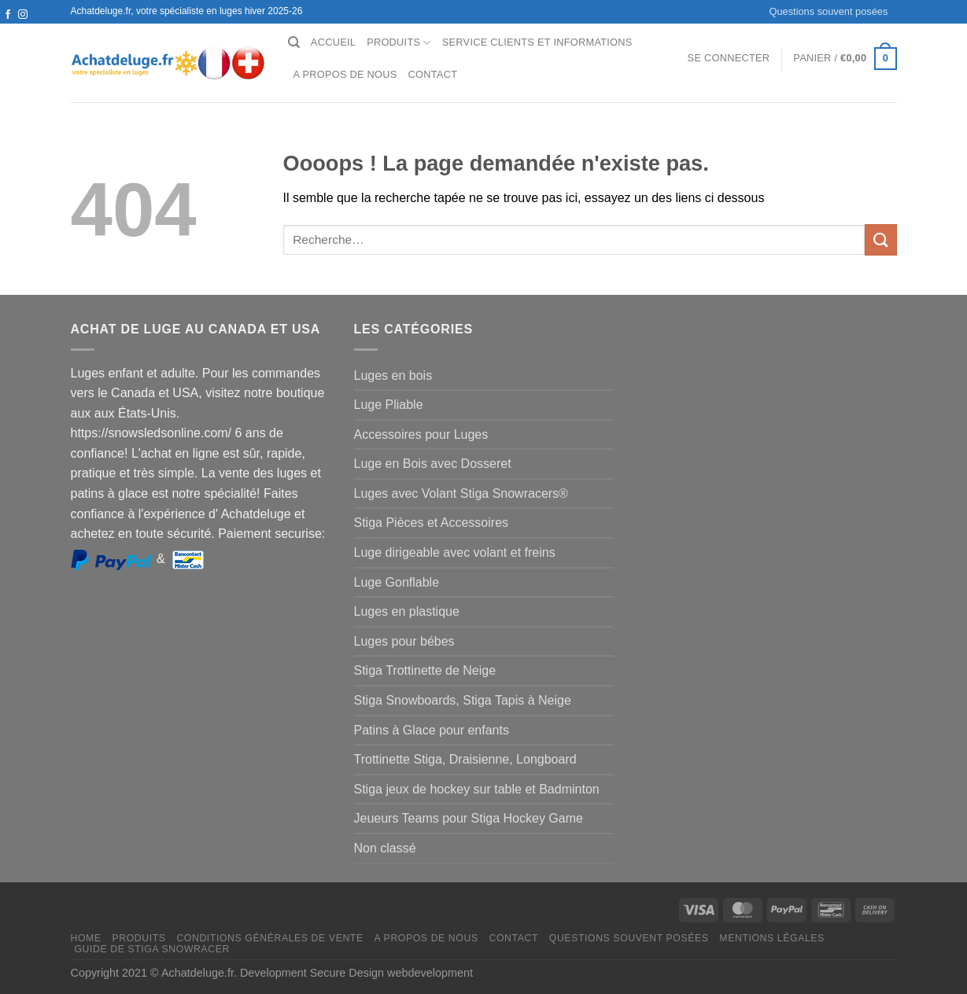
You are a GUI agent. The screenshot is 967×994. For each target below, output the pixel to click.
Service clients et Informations (537, 42)
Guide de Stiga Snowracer (152, 949)
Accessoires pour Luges (421, 434)
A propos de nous (345, 74)
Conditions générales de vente (269, 938)
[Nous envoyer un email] (23, 29)
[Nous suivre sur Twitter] (8, 29)
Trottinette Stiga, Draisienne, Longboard (465, 759)
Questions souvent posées (828, 11)
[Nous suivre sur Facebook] (8, 14)
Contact (433, 74)
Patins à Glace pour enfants (431, 730)
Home (86, 938)
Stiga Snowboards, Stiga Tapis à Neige (462, 700)
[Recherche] (294, 42)
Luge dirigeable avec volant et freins (454, 552)
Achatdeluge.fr (197, 972)
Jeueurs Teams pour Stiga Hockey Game (468, 818)
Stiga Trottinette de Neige (425, 670)
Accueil (333, 42)
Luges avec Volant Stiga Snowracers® (461, 493)
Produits (399, 42)
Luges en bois (393, 375)
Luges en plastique (407, 611)
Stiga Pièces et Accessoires (431, 522)
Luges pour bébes (404, 641)
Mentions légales (772, 938)
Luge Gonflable (397, 582)
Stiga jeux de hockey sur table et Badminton (477, 789)
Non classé (385, 848)
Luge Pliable (388, 404)
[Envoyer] (880, 239)
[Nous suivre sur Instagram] (23, 14)
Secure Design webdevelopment (391, 972)
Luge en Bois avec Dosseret (432, 463)
